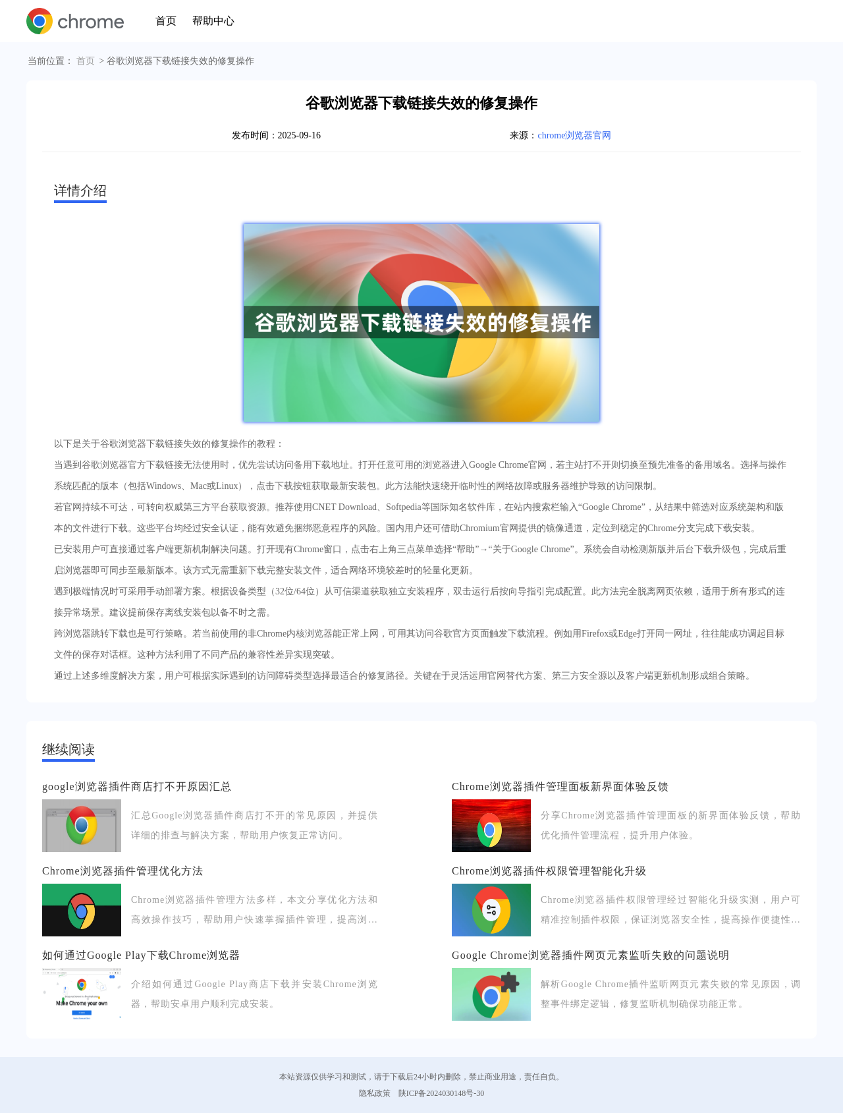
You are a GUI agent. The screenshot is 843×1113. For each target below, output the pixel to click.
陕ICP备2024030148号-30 (441, 1093)
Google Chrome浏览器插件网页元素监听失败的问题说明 (591, 955)
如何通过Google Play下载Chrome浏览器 (141, 955)
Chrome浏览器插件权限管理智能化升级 (549, 870)
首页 (166, 20)
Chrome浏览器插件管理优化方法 (123, 870)
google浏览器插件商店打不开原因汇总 (137, 786)
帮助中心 (213, 20)
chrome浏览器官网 (574, 135)
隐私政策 (375, 1093)
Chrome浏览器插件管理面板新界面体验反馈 (560, 786)
